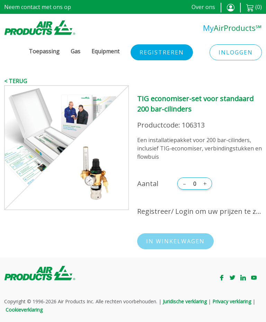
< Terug (15, 81)
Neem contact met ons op (37, 7)
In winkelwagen (175, 241)
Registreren (162, 52)
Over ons (203, 7)
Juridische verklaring (185, 301)
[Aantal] (194, 183)
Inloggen (236, 52)
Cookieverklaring (24, 309)
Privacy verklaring (231, 301)
